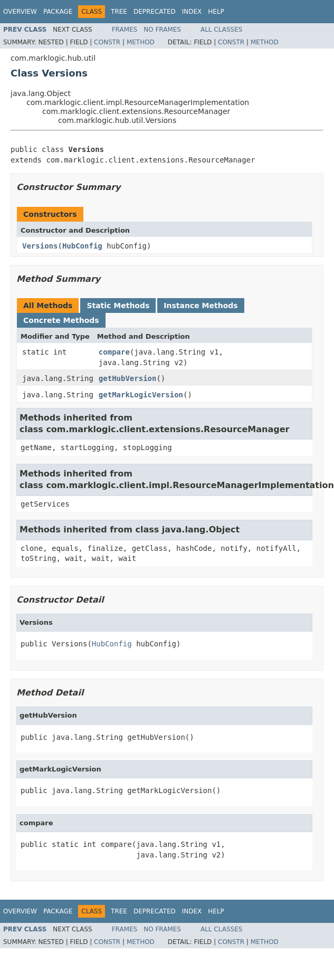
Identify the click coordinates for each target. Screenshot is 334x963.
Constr (107, 42)
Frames (125, 29)
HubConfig (82, 246)
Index (192, 11)
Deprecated (154, 11)
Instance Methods (200, 305)
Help (216, 11)
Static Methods (118, 305)
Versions (40, 246)
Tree (119, 11)
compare (114, 352)
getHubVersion (128, 378)
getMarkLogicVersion (141, 394)
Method (141, 42)
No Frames (162, 29)
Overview (20, 11)
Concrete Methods (61, 320)
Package (57, 11)
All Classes (221, 29)
